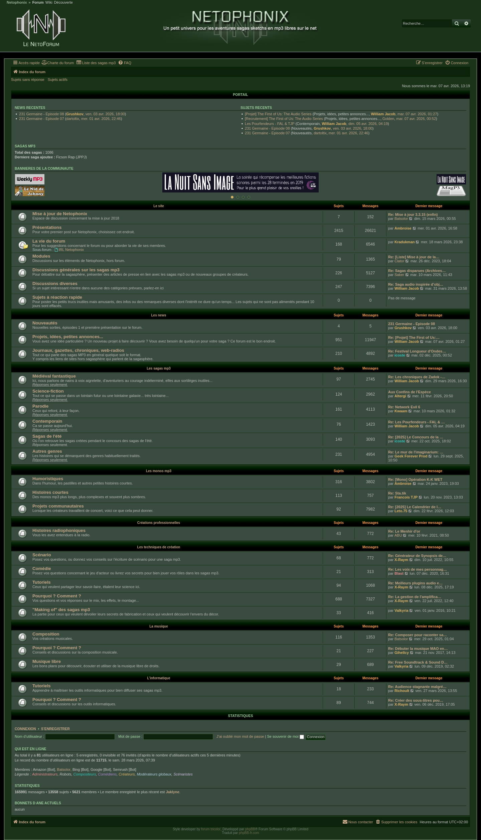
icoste (399, 355)
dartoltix (72, 119)
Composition (45, 634)
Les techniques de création (158, 547)
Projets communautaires (58, 506)
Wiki (48, 2)
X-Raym (401, 560)
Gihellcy (401, 653)
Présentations (46, 227)
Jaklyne (172, 792)
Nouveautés (44, 322)
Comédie (41, 568)
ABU (398, 535)
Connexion (25, 729)
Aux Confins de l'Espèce (409, 392)
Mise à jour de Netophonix (59, 213)
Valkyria (401, 610)
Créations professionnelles (158, 523)
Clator (399, 261)
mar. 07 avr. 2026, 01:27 (417, 114)
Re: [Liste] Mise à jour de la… (413, 257)
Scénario (41, 554)
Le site (158, 206)
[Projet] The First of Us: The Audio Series (278, 114)
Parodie (40, 406)
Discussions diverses (54, 283)
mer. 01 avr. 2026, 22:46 (101, 119)
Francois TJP (406, 497)
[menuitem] (57, 63)
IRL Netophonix (69, 250)
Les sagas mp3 (159, 368)
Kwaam (401, 411)
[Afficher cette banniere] (232, 197)
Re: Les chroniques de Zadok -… (416, 377)
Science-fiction (48, 391)
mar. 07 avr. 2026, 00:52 (416, 119)
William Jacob (383, 114)
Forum (38, 2)
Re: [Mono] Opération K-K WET (415, 479)
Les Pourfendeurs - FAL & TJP (270, 124)
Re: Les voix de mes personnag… (417, 569)
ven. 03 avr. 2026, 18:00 (105, 114)
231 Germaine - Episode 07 (41, 119)
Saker (399, 275)
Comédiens (107, 774)
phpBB (250, 829)
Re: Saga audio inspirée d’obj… (415, 284)
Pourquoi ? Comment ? (56, 595)
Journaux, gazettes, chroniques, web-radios (78, 350)
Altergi (400, 396)
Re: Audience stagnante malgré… (417, 687)
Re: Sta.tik (397, 493)
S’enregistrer (55, 729)
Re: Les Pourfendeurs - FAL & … (416, 422)
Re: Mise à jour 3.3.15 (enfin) (413, 215)
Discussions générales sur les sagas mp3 (76, 269)
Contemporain (47, 421)
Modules (41, 256)
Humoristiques (47, 478)
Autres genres (47, 451)
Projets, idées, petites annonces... (67, 336)
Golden (388, 119)
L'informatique (158, 678)
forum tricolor (210, 829)
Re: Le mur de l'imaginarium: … (415, 452)
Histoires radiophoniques (59, 530)
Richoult (401, 691)
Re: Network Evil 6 (404, 407)
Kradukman (404, 242)
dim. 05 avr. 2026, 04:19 (368, 124)
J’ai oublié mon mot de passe (240, 736)
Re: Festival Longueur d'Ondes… (417, 351)
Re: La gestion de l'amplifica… (414, 597)
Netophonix (17, 2)
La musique (158, 626)
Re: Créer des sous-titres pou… (415, 700)
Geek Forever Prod (410, 456)
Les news (158, 315)
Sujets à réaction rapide (57, 297)
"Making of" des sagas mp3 (61, 609)
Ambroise (403, 228)
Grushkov (74, 114)
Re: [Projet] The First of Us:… (414, 337)
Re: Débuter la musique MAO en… (418, 649)
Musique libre (46, 661)
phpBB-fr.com (249, 833)
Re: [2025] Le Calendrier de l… (414, 507)
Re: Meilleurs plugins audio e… (415, 583)
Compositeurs (84, 774)
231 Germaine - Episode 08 (41, 114)
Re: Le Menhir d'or (404, 531)
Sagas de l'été (46, 436)
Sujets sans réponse (27, 80)
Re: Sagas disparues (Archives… (417, 271)
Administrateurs (44, 774)
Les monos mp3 (158, 471)
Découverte (63, 2)
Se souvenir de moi (285, 736)
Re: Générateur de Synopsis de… (417, 556)
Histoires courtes (50, 492)
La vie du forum (48, 241)
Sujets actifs (57, 80)
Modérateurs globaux (154, 774)
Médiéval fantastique (54, 376)
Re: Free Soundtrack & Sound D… (418, 662)
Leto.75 (401, 511)
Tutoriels (41, 582)
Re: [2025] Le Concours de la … (415, 437)
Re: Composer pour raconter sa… (417, 635)
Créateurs (127, 774)
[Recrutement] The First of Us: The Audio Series (284, 119)
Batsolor (401, 219)
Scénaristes (182, 774)
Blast (399, 573)
